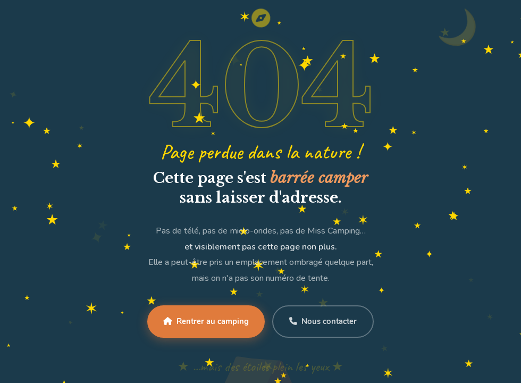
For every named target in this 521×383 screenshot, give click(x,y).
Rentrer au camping (206, 321)
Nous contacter (323, 321)
